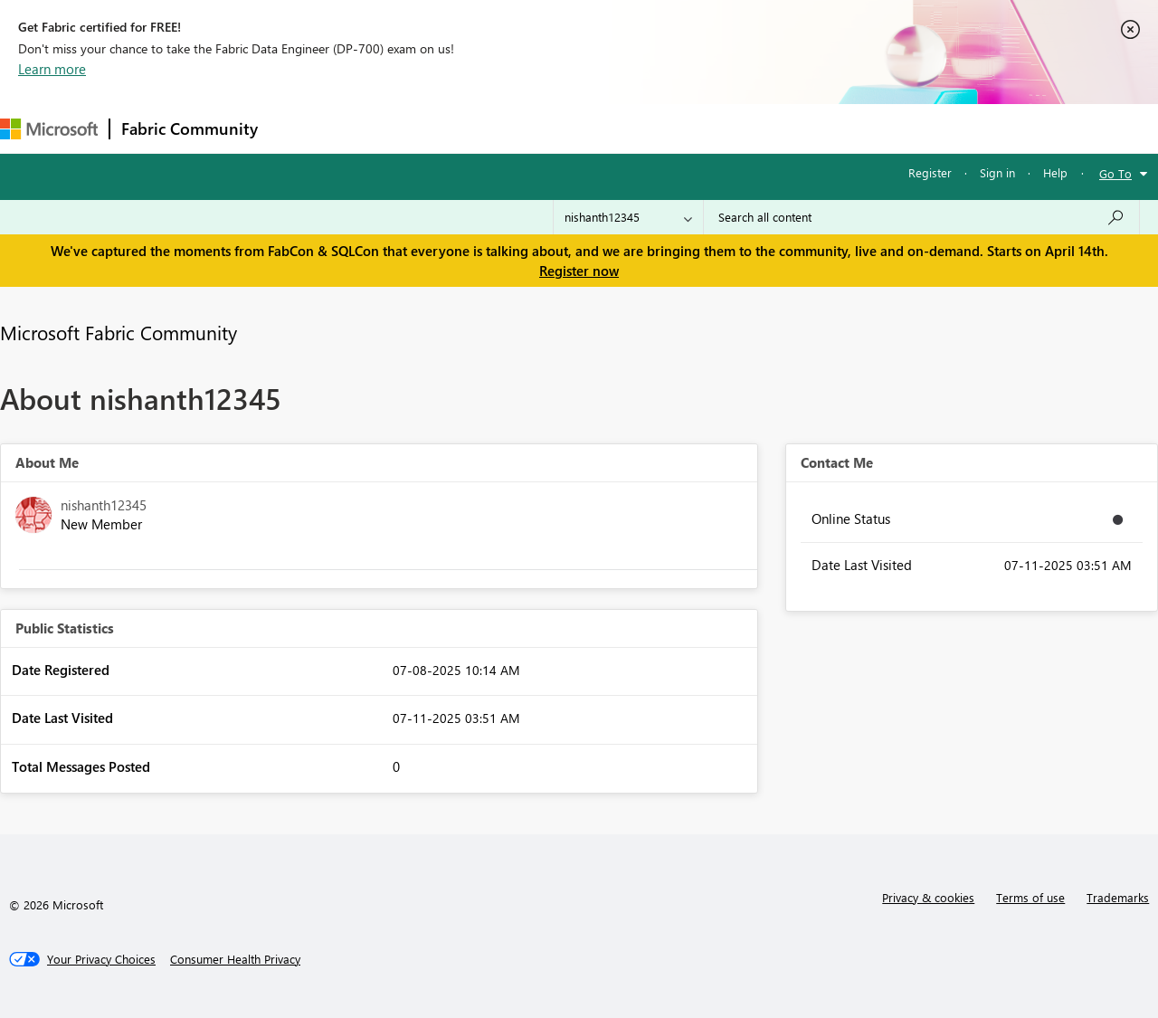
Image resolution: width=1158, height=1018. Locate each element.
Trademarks (1118, 897)
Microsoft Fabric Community (118, 332)
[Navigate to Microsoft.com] (49, 129)
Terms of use (1030, 897)
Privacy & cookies (928, 897)
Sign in (997, 172)
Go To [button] (1115, 173)
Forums (299, 128)
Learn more (52, 69)
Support (760, 128)
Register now (579, 271)
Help (1055, 172)
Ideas (453, 128)
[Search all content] (921, 217)
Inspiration (378, 128)
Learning (684, 128)
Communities (533, 128)
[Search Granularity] (628, 217)
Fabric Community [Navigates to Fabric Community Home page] (189, 128)
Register (930, 172)
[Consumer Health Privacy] (235, 959)
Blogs (614, 128)
